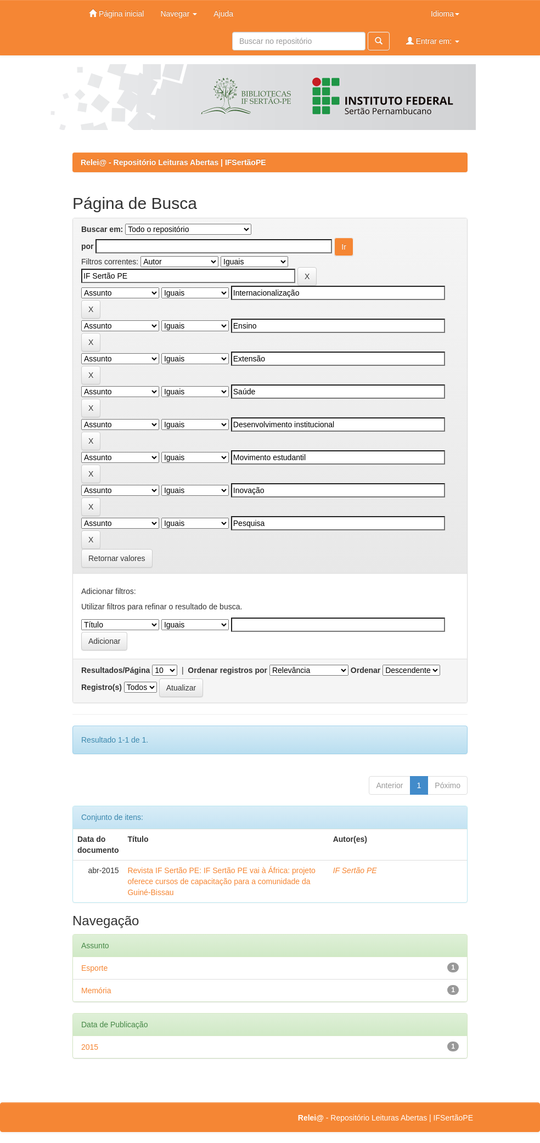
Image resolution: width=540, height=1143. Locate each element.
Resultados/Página (115, 670)
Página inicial (116, 13)
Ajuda (223, 13)
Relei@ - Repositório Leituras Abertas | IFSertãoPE (173, 162)
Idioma (445, 13)
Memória (96, 990)
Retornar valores (116, 558)
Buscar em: (102, 229)
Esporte (94, 968)
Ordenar (365, 670)
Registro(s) (101, 687)
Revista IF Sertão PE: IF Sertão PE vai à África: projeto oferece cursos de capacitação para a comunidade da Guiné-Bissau (221, 881)
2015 (89, 1047)
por (87, 246)
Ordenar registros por (227, 670)
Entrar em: (432, 41)
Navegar (178, 13)
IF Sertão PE (355, 870)
